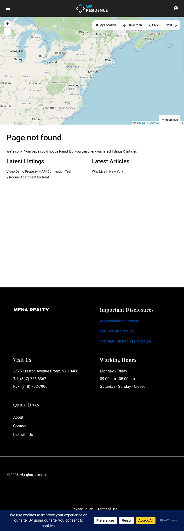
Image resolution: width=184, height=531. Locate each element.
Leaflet (139, 122)
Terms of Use (107, 509)
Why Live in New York (107, 171)
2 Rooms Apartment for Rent (27, 177)
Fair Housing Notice (116, 331)
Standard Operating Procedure (125, 341)
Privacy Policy (82, 509)
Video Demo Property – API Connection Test (38, 171)
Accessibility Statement (119, 321)
